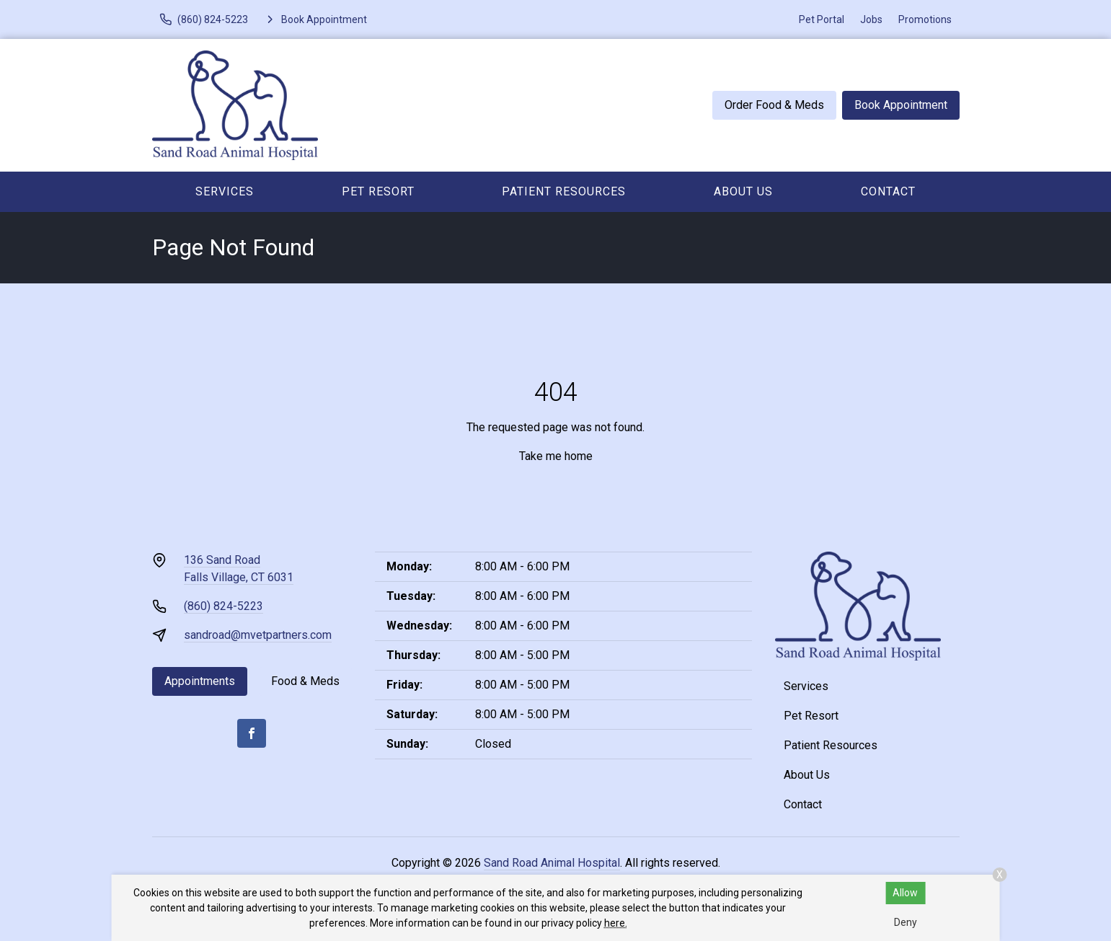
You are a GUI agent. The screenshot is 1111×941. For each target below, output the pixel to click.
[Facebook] (251, 733)
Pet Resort (378, 191)
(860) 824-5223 (223, 606)
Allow (905, 892)
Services (224, 191)
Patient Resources (564, 191)
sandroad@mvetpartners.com (258, 635)
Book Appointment (900, 105)
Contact (888, 191)
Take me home (556, 456)
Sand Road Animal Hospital (552, 863)
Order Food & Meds (774, 105)
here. (615, 923)
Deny (905, 922)
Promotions (925, 19)
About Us (743, 191)
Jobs (871, 19)
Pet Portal (821, 19)
